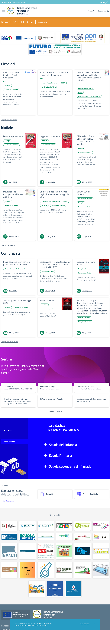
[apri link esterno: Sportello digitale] (82, 526)
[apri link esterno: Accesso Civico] (82, 537)
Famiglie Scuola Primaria (49, 87)
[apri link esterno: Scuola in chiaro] (73, 588)
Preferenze (84, 624)
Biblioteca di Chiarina (85, 199)
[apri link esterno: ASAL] (100, 537)
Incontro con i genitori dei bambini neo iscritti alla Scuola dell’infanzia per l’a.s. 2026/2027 (89, 76)
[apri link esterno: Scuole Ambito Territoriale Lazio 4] (45, 537)
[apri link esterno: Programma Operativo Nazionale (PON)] (82, 37)
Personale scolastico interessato (15, 269)
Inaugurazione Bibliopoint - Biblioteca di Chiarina (13, 194)
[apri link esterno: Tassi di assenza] (100, 551)
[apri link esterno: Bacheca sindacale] (9, 570)
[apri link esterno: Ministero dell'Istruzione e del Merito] (9, 526)
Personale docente (47, 271)
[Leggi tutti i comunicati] (9, 341)
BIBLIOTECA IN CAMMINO (83, 193)
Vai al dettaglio (42, 22)
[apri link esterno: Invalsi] (9, 551)
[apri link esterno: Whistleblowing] (45, 570)
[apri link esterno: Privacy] (100, 570)
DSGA (63, 83)
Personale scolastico (11, 89)
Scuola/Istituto (9, 441)
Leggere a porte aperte (13, 136)
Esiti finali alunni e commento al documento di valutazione (54, 74)
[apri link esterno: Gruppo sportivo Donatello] (64, 551)
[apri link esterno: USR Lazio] (100, 526)
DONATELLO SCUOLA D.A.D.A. (17, 22)
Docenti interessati (84, 318)
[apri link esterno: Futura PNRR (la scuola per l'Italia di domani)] (55, 49)
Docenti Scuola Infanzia (85, 88)
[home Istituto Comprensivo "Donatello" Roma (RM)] (22, 10)
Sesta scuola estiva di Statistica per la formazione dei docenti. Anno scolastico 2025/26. (55, 264)
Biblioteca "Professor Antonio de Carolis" (55, 201)
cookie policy (45, 625)
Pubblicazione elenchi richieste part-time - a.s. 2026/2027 (16, 263)
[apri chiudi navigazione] (3, 11)
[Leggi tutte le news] (8, 245)
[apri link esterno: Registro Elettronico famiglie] (45, 526)
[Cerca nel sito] (92, 10)
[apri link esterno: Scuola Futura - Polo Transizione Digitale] (27, 537)
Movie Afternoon (47, 300)
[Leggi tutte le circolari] (9, 119)
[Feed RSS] (108, 11)
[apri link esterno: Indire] (9, 537)
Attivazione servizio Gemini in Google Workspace (11, 75)
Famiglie (7, 85)
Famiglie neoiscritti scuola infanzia (89, 96)
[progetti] (55, 494)
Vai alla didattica (8, 501)
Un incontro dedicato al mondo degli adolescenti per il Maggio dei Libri (54, 194)
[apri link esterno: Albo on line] (64, 570)
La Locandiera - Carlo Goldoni (86, 263)
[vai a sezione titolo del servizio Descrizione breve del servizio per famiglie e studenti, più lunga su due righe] (18, 388)
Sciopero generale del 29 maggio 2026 (17, 302)
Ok (94, 624)
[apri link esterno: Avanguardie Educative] (64, 537)
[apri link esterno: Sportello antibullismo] (82, 551)
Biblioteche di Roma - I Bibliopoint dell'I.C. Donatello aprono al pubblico (86, 140)
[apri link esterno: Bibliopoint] (45, 551)
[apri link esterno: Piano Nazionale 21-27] (27, 37)
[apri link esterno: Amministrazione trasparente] (82, 570)
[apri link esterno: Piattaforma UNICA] (55, 588)
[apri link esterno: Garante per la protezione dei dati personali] (27, 551)
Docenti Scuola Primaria (49, 83)
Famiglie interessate (84, 269)
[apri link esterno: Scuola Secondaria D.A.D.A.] (64, 526)
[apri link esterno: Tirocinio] (36, 588)
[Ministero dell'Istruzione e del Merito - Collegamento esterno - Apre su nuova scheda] (13, 2)
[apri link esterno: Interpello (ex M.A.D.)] (27, 570)
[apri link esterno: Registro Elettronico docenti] (27, 526)
